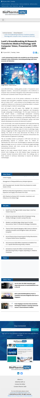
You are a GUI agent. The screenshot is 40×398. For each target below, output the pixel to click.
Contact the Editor (20, 384)
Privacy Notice (19, 396)
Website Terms (11, 396)
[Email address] (16, 329)
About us (20, 379)
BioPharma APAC (5, 6)
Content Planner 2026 (20, 386)
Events (11, 6)
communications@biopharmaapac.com (20, 392)
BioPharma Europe (15, 4)
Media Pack (15, 6)
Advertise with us (20, 382)
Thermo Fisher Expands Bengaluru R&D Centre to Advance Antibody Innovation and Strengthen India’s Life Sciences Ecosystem (21, 230)
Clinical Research (18, 33)
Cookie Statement (28, 396)
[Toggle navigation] (3, 20)
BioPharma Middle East (24, 4)
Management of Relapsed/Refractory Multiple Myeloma (17, 181)
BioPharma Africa (33, 4)
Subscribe (35, 329)
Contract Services (7, 33)
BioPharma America (6, 4)
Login (20, 6)
